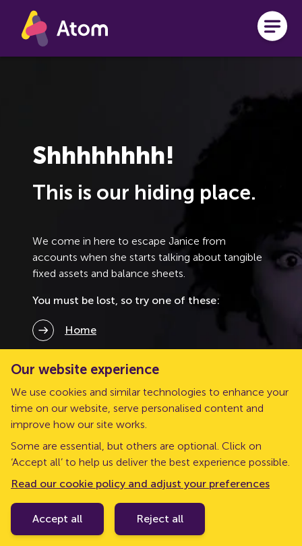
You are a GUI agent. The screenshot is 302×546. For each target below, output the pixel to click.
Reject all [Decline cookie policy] (159, 518)
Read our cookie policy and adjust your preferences (140, 483)
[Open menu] (272, 28)
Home (80, 330)
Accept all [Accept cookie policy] (57, 518)
